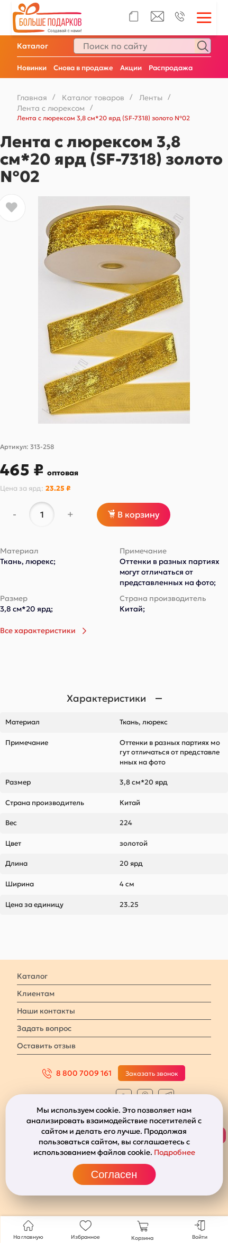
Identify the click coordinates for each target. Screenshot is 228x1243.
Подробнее (174, 1152)
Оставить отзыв (46, 1045)
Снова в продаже (83, 67)
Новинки (32, 67)
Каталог (32, 46)
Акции (131, 67)
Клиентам (35, 993)
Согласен (114, 1174)
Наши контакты (46, 1011)
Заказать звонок (151, 1073)
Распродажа (171, 67)
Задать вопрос (44, 1028)
